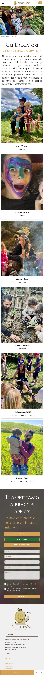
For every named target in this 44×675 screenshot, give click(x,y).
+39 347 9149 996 (22, 534)
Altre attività (9, 663)
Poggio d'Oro (9, 661)
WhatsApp (22, 539)
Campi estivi (9, 668)
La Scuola (9, 666)
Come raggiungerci (22, 544)
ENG (40, 2)
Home (8, 658)
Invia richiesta (22, 596)
